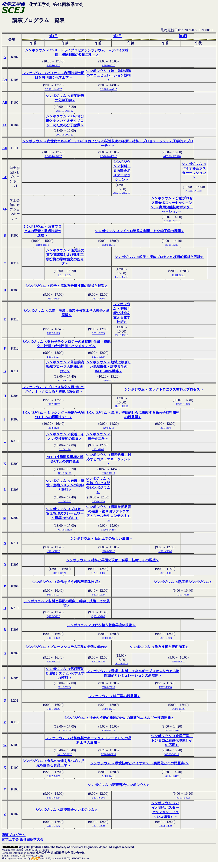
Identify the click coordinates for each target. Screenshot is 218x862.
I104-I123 (53, 427)
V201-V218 (108, 730)
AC (4, 125)
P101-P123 (53, 594)
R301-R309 (165, 637)
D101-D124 (53, 298)
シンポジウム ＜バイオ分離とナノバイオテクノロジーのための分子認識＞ (65, 120)
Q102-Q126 (53, 616)
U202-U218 (108, 708)
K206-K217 (108, 473)
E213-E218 (121, 335)
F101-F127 (53, 356)
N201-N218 (108, 551)
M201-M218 (108, 529)
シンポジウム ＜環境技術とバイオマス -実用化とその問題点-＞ (139, 763)
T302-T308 (165, 687)
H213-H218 (122, 406)
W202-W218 (108, 754)
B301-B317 (171, 244)
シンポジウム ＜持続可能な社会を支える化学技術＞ (122, 313)
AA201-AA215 (108, 89)
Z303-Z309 (165, 825)
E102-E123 (53, 333)
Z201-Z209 (98, 825)
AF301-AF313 (172, 221)
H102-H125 (53, 404)
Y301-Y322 (183, 797)
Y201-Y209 (98, 797)
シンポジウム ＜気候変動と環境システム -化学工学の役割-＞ (65, 673)
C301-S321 (178, 275)
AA (4, 80)
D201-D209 (98, 298)
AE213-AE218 (121, 192)
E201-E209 (98, 333)
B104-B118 (42, 244)
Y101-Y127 (53, 797)
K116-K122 (65, 473)
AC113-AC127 (64, 134)
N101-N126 (53, 551)
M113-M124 (65, 529)
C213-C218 (121, 276)
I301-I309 (165, 427)
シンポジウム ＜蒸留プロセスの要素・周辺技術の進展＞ (42, 231)
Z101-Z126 (53, 825)
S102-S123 (53, 661)
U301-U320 (178, 708)
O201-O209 (98, 572)
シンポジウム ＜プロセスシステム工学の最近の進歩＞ (66, 647)
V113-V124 (65, 730)
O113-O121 (59, 572)
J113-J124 (64, 449)
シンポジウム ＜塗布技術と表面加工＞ (159, 647)
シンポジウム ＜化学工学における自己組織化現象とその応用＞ (172, 740)
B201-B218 (108, 244)
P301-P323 (183, 594)
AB (4, 102)
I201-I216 (108, 427)
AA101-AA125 (53, 89)
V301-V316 (172, 730)
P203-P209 (98, 594)
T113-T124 (64, 687)
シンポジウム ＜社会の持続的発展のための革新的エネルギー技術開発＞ (119, 718)
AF (5, 209)
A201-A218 (108, 65)
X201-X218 (108, 775)
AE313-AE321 (193, 190)
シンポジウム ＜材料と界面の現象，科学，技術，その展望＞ (112, 560)
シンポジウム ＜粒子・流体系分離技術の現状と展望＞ (66, 286)
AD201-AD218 (108, 156)
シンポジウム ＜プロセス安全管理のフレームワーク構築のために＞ (65, 513)
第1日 (53, 36)
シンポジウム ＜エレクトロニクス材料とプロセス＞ (163, 389)
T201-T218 (108, 687)
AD (4, 148)
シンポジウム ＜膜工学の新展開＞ (114, 696)
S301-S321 (178, 661)
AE (4, 177)
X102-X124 (53, 775)
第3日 (183, 36)
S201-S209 (98, 661)
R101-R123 (53, 637)
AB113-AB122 (64, 110)
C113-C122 (65, 275)
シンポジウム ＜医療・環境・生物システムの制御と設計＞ (65, 485)
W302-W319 (171, 754)
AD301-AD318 (172, 156)
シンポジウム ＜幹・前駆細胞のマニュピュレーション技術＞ (108, 75)
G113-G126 (65, 380)
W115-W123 (64, 754)
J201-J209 (98, 449)
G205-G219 (108, 380)
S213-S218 (121, 663)
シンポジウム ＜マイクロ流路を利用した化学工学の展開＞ (139, 231)
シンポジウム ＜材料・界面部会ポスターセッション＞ (122, 170)
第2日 (117, 36)
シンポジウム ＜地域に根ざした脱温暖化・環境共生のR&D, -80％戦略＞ (108, 366)
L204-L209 (98, 501)
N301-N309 (165, 551)
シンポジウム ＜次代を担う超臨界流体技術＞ (66, 582)
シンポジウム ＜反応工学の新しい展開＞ (101, 538)
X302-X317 (172, 775)
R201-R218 (108, 637)
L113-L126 (64, 501)
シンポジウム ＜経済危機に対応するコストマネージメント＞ (108, 459)
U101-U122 (53, 708)
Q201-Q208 (98, 616)
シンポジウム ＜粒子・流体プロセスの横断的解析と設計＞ (159, 257)
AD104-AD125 (53, 156)
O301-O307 (165, 572)
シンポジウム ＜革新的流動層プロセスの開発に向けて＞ (65, 366)
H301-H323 (183, 404)
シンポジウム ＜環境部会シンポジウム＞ (119, 785)
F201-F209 (98, 356)
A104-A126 (53, 65)
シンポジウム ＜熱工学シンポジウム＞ (182, 582)
